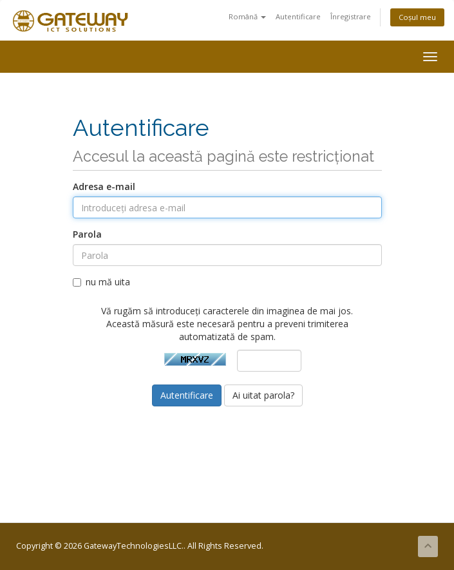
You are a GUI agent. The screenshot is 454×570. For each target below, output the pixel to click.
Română (247, 16)
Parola (87, 234)
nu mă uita (101, 282)
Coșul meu (417, 17)
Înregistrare (350, 16)
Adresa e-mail (104, 186)
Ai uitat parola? (263, 395)
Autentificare (298, 16)
